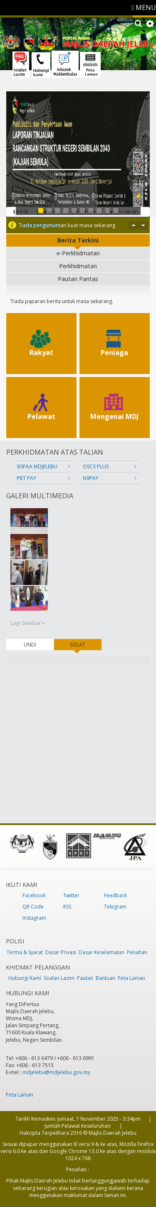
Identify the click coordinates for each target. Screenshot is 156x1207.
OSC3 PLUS (96, 466)
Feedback (115, 895)
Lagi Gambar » (27, 623)
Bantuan (105, 978)
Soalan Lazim (59, 978)
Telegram (115, 906)
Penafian (137, 952)
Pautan (85, 978)
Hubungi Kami (24, 978)
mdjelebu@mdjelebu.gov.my (56, 1072)
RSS (67, 906)
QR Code (33, 906)
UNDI (30, 644)
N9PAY (91, 478)
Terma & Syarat (25, 952)
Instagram (34, 917)
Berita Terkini (78, 240)
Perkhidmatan (78, 266)
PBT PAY (26, 478)
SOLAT (85, 644)
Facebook (34, 895)
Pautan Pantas (78, 279)
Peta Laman (131, 978)
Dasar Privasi (60, 952)
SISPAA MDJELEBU (37, 466)
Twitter (71, 895)
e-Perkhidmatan (78, 253)
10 (115, 210)
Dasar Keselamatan (101, 952)
